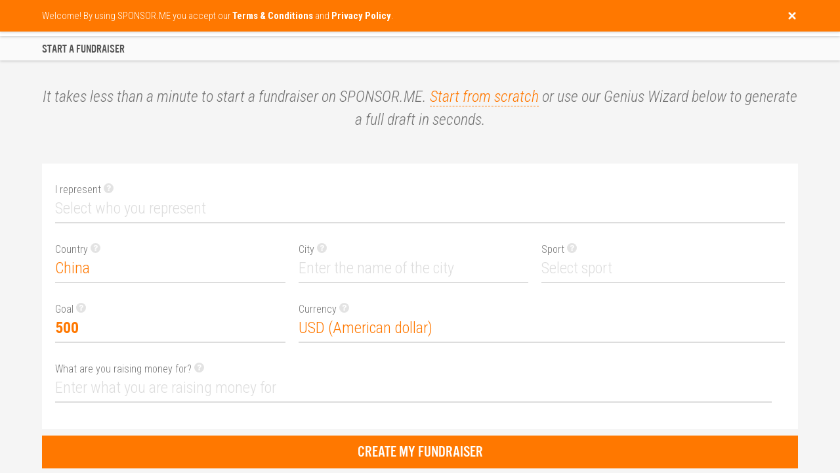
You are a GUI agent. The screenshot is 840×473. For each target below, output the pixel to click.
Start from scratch (484, 96)
